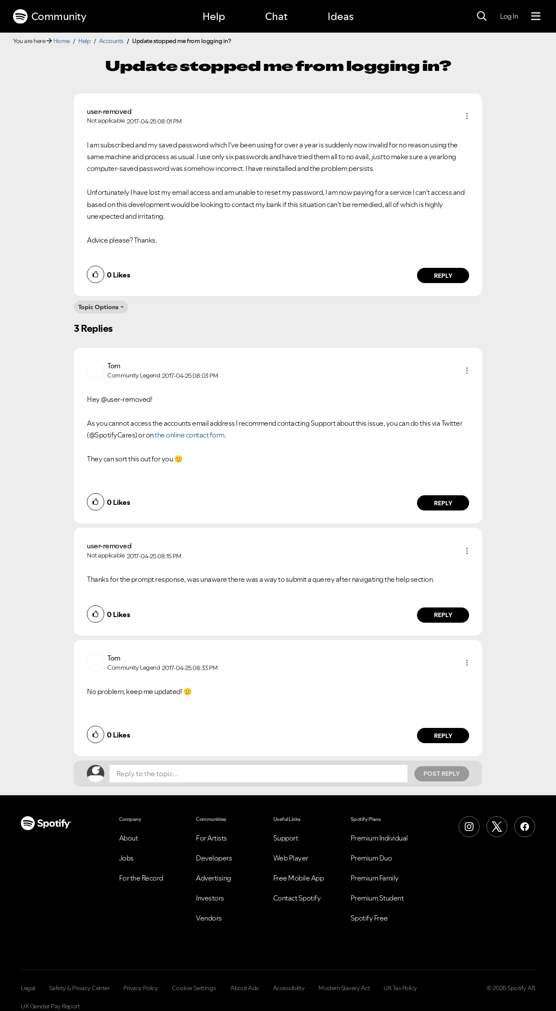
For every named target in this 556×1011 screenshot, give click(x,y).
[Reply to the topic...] (258, 773)
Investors (210, 898)
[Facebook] (524, 826)
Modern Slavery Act (344, 988)
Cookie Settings (194, 988)
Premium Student (377, 898)
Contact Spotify (297, 898)
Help (213, 16)
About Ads (244, 988)
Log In (509, 16)
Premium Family (375, 878)
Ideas (341, 16)
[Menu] (536, 16)
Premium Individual (379, 838)
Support (285, 838)
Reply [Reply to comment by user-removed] (443, 275)
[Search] (481, 16)
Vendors (209, 918)
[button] (466, 116)
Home (61, 41)
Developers (214, 858)
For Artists (211, 838)
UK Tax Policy (400, 988)
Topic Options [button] (98, 307)
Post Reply (442, 773)
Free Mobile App (298, 878)
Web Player (290, 858)
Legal (28, 988)
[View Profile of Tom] (113, 365)
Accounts (111, 41)
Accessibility (289, 988)
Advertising (213, 878)
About (128, 838)
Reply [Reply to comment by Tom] (443, 503)
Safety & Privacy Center (79, 988)
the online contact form (190, 435)
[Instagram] (469, 826)
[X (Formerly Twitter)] (496, 826)
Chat (276, 16)
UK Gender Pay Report (50, 1006)
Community (49, 16)
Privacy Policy (140, 988)
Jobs (126, 858)
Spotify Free (369, 918)
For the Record (141, 878)
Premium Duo (371, 858)
